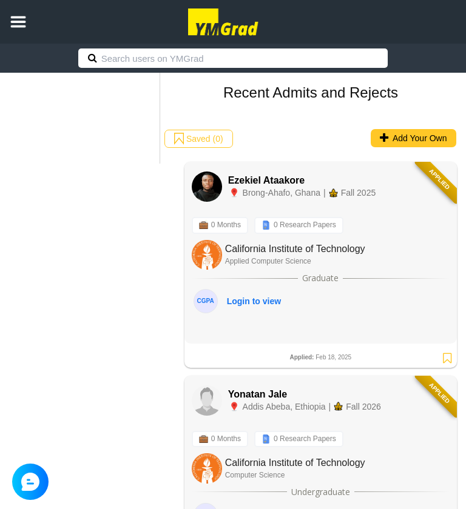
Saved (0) (198, 139)
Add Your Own (413, 138)
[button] (18, 22)
